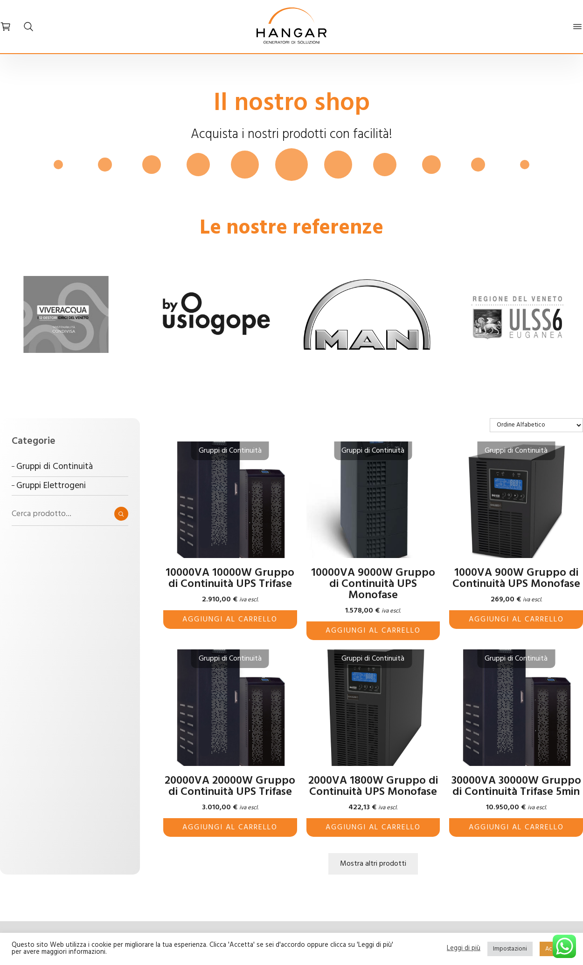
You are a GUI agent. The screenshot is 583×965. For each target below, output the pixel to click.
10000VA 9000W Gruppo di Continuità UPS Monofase (373, 584)
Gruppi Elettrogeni (51, 486)
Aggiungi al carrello (230, 619)
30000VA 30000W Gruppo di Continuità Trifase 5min (516, 786)
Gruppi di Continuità (54, 467)
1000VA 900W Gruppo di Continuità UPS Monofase (516, 578)
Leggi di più (463, 948)
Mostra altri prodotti (373, 864)
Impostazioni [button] (510, 949)
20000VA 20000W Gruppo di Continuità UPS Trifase (230, 786)
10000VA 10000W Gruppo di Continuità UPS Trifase (230, 578)
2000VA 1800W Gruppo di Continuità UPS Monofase (373, 786)
